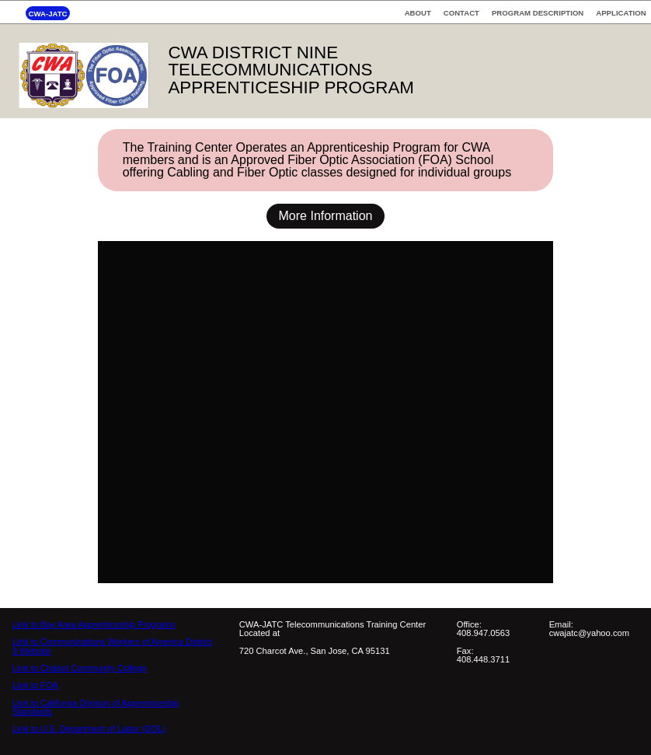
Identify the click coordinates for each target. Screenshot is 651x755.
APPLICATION (621, 13)
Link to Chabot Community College (79, 668)
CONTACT (461, 13)
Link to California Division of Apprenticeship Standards (95, 707)
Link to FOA (35, 685)
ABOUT (418, 13)
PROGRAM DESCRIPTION (537, 13)
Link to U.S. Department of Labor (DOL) (88, 728)
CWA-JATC (48, 13)
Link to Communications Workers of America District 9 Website (112, 646)
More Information (326, 215)
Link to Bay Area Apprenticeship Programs (94, 624)
